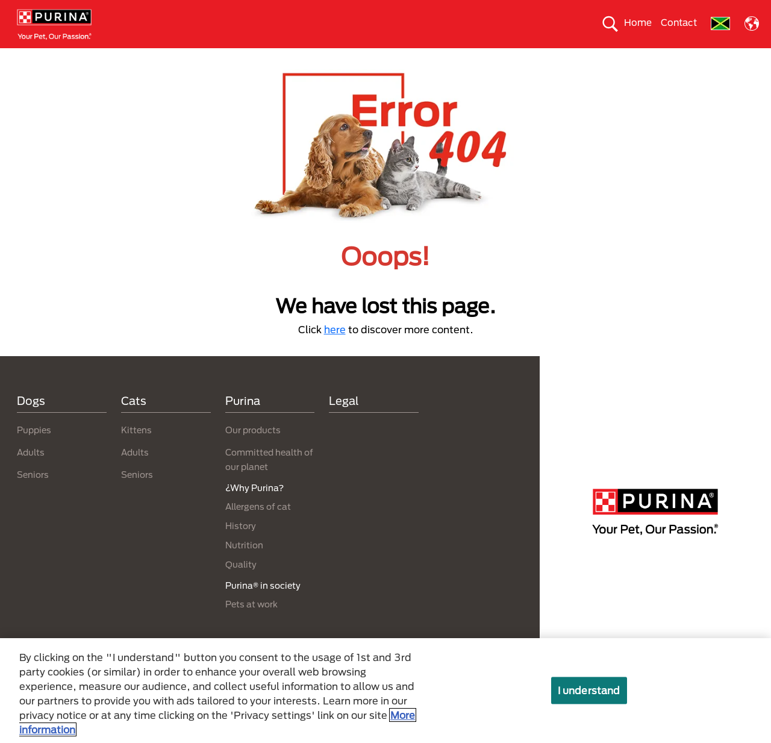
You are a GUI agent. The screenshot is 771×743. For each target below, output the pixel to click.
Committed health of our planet (541, 58)
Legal (344, 421)
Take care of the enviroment (402, 58)
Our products (208, 58)
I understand (589, 690)
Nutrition (244, 567)
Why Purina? (650, 58)
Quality (241, 586)
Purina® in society (291, 58)
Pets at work (251, 625)
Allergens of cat (258, 528)
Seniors (33, 496)
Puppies (34, 452)
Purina (242, 421)
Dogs (106, 58)
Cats (149, 58)
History (240, 547)
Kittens (136, 452)
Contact (679, 22)
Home (638, 22)
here (335, 350)
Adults (31, 474)
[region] (385, 690)
